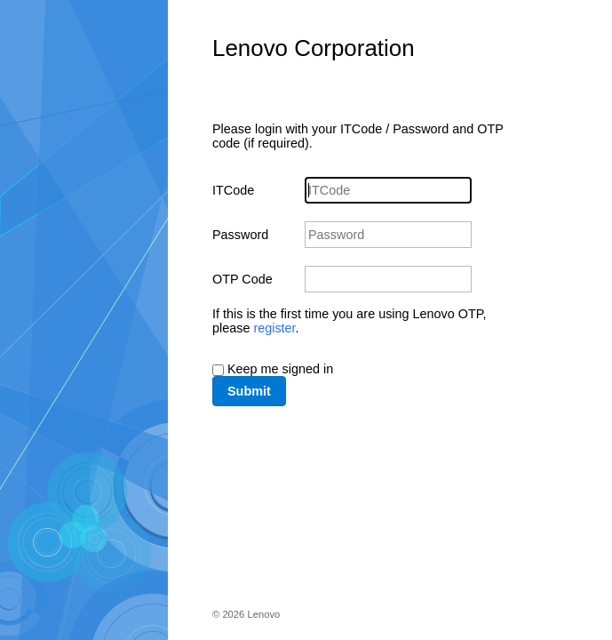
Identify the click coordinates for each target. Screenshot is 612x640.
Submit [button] (249, 391)
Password (240, 235)
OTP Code (242, 279)
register (274, 328)
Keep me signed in (280, 369)
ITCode (233, 190)
